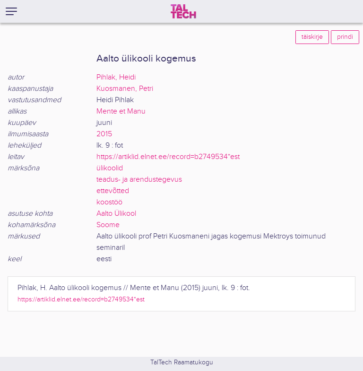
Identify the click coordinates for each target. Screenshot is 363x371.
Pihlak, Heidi (116, 77)
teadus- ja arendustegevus (139, 179)
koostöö (109, 202)
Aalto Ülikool (116, 213)
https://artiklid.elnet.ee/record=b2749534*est (168, 156)
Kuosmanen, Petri (124, 88)
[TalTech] (183, 11)
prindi (345, 37)
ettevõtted (112, 190)
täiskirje (312, 37)
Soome (108, 225)
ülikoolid (109, 168)
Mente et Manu (121, 111)
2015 (104, 134)
